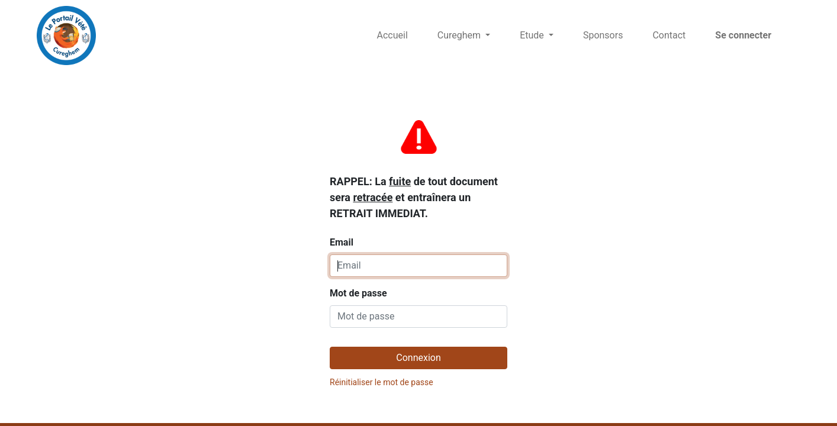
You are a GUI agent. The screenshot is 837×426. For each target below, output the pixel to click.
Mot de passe (358, 293)
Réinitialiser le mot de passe (381, 382)
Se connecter (743, 35)
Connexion (418, 357)
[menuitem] (392, 35)
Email (414, 181)
